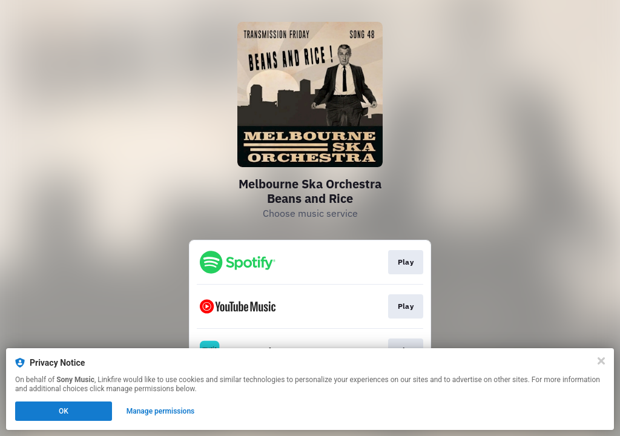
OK (63, 411)
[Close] (601, 361)
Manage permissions (161, 411)
